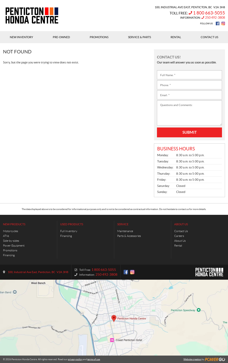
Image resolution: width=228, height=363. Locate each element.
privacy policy (75, 359)
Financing (9, 255)
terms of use (93, 359)
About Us (181, 224)
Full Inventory (68, 231)
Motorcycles (10, 231)
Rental (178, 245)
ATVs (6, 236)
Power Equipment (13, 245)
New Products (14, 224)
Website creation (192, 359)
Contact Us (181, 231)
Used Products (71, 224)
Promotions (10, 250)
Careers (179, 236)
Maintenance (125, 231)
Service (122, 224)
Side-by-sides (11, 240)
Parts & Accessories (129, 236)
